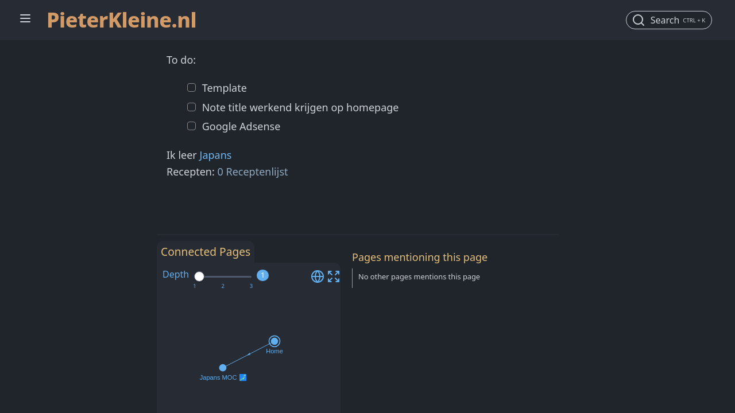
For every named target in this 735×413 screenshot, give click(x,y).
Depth (176, 274)
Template (223, 88)
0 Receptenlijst (253, 171)
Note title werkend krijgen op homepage (299, 107)
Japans (215, 155)
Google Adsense (239, 126)
